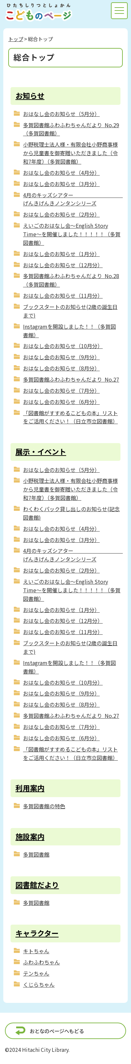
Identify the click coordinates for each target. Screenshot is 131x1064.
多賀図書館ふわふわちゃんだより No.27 (71, 379)
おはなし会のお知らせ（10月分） (63, 346)
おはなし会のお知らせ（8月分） (61, 368)
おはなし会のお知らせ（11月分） (63, 295)
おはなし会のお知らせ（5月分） (61, 114)
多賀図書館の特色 (44, 806)
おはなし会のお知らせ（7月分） (61, 390)
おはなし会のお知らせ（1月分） (61, 254)
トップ (15, 38)
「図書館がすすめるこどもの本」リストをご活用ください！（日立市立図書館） (70, 417)
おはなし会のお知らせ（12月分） (63, 265)
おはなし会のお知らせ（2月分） (61, 214)
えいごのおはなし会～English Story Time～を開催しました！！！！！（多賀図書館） (71, 234)
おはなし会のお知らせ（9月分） (61, 357)
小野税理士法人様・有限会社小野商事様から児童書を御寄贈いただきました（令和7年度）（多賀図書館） (70, 152)
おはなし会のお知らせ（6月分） (61, 402)
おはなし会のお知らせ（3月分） (61, 184)
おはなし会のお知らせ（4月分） (61, 173)
